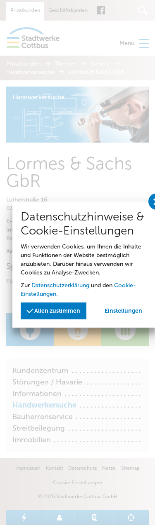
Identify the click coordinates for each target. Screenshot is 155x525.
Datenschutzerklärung (60, 285)
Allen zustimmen (53, 310)
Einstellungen (123, 310)
